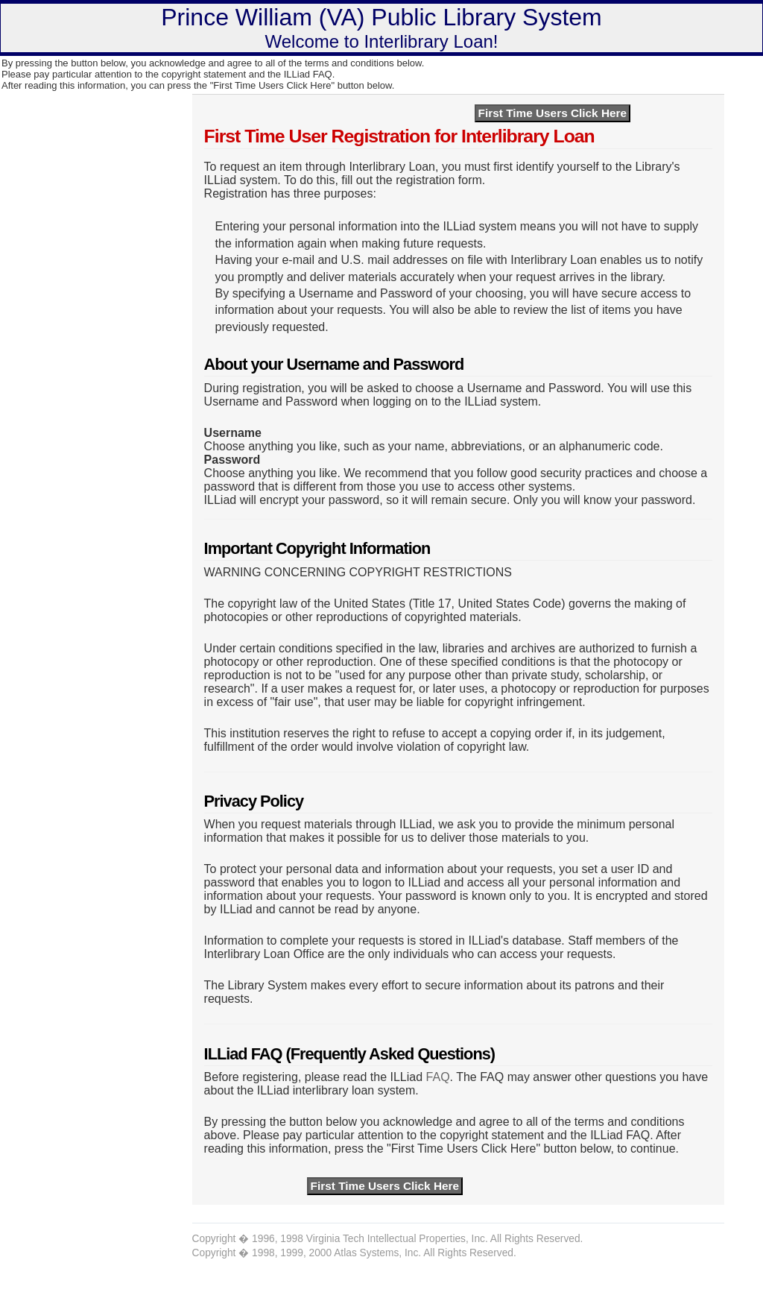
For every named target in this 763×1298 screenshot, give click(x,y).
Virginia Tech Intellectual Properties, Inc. (397, 1238)
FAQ (438, 1077)
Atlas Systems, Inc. (377, 1252)
